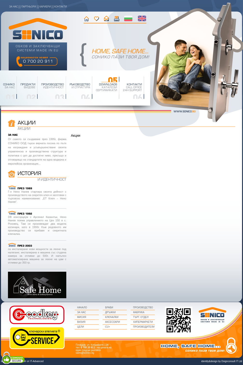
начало (86, 18)
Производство (143, 307)
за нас (13, 6)
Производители (144, 326)
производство (52, 84)
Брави (109, 307)
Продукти (27, 84)
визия (81, 322)
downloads (108, 84)
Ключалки (111, 317)
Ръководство (80, 84)
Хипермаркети (143, 322)
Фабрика (138, 312)
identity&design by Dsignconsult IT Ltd (221, 361)
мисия (81, 317)
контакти (60, 6)
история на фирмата (96, 18)
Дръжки (110, 312)
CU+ (107, 326)
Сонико (9, 84)
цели (80, 326)
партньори (28, 6)
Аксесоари (112, 322)
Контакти (134, 84)
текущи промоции (117, 18)
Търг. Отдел (140, 317)
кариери (45, 6)
